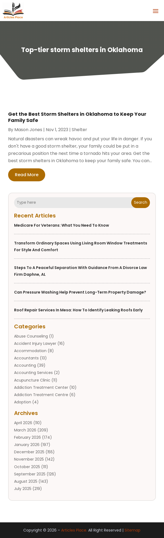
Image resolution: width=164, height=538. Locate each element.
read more (26, 175)
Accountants (26, 358)
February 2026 (27, 437)
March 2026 (25, 430)
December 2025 (29, 452)
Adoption (22, 402)
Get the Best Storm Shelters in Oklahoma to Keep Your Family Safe (77, 117)
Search (140, 202)
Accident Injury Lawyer (35, 343)
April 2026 (23, 422)
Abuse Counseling (31, 336)
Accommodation (30, 350)
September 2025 (29, 474)
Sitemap (132, 530)
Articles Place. (74, 530)
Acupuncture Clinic (32, 380)
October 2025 (27, 466)
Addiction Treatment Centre (41, 394)
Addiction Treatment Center (41, 387)
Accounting (25, 365)
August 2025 (25, 481)
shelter (79, 130)
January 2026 (27, 444)
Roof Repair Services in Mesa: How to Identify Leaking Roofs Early (78, 310)
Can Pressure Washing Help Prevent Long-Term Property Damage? (80, 292)
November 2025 (29, 459)
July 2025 (22, 488)
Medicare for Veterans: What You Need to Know (61, 225)
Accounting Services (33, 372)
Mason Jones (28, 130)
